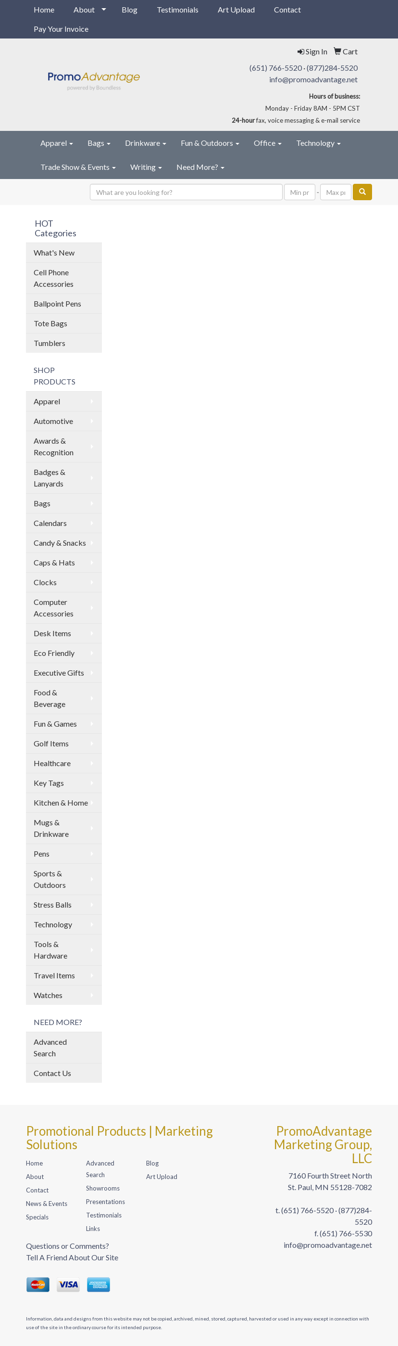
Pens (42, 853)
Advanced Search (50, 1047)
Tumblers (49, 342)
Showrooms (103, 1188)
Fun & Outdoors (210, 142)
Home (44, 9)
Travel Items (54, 975)
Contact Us (52, 1072)
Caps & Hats (54, 562)
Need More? (200, 166)
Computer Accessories (54, 607)
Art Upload (236, 9)
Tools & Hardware (50, 949)
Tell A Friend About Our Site (72, 1257)
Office (268, 142)
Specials (37, 1217)
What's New (54, 252)
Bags (99, 142)
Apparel (56, 142)
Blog (129, 9)
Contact (287, 9)
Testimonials (178, 9)
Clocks (45, 582)
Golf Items (51, 743)
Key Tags (49, 782)
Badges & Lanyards (49, 477)
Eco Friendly (54, 652)
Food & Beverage (49, 698)
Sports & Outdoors (50, 879)
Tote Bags (50, 323)
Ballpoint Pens (57, 303)
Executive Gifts (59, 672)
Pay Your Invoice (61, 28)
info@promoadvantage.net (313, 79)
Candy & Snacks (60, 542)
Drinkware (145, 142)
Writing (146, 166)
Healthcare (52, 763)
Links (93, 1228)
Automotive (53, 420)
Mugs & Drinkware (51, 828)
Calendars (50, 522)
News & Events (46, 1203)
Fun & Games (55, 723)
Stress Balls (53, 904)
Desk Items (52, 633)
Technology (318, 142)
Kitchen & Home (61, 802)
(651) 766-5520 (275, 67)
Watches (48, 995)
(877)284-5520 (332, 67)
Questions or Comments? (67, 1245)
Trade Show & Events (78, 166)
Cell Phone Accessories (54, 278)
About (84, 9)
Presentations (105, 1201)
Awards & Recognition (54, 446)
